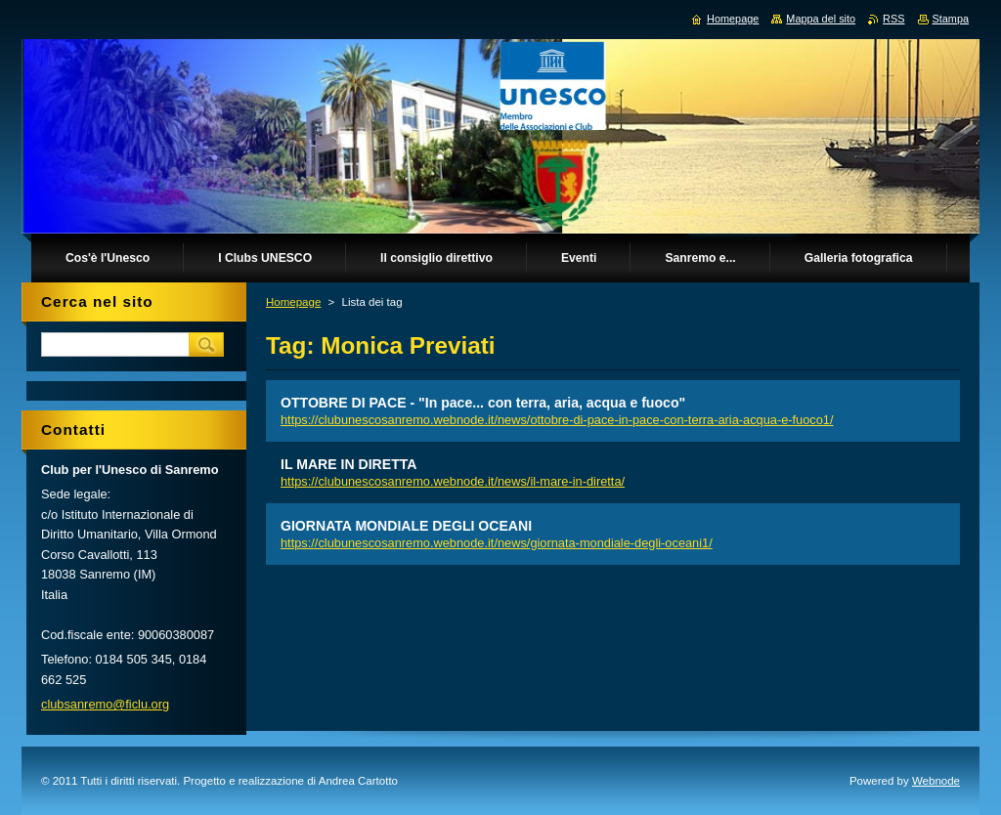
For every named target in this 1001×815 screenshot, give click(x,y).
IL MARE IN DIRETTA (348, 464)
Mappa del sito (820, 18)
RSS (893, 18)
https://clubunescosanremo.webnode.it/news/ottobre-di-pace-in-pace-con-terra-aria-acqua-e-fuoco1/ (557, 419)
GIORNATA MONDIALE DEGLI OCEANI (406, 526)
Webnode (936, 781)
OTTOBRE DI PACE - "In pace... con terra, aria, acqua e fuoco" (483, 402)
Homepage (293, 302)
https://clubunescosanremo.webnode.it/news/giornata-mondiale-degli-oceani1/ (497, 543)
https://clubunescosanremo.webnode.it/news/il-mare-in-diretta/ (453, 481)
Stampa (951, 18)
